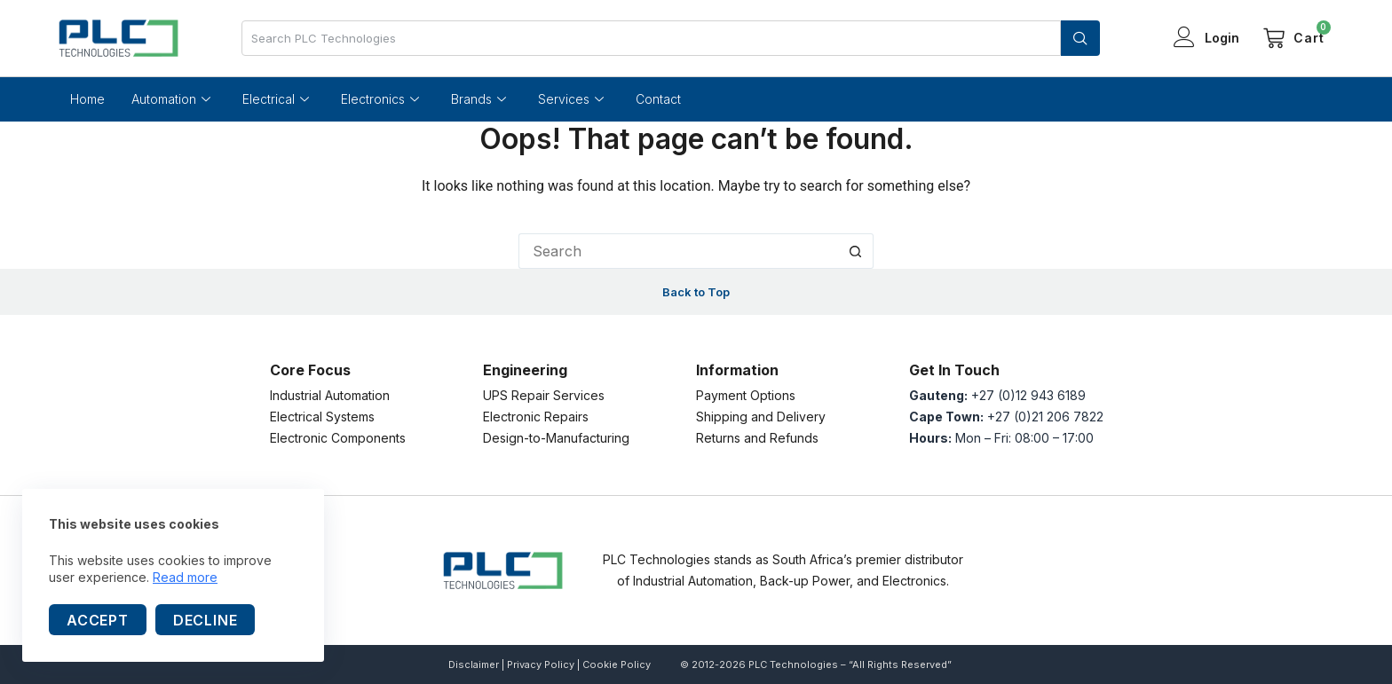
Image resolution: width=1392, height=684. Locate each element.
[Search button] (856, 251)
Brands (478, 99)
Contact (658, 98)
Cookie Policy (616, 664)
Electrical (275, 99)
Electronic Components (338, 437)
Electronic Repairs (536, 416)
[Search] (1080, 38)
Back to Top (696, 292)
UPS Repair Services (544, 395)
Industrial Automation (330, 395)
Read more (185, 577)
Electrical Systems (322, 416)
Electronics (380, 99)
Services (571, 99)
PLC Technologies (793, 664)
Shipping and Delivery (761, 416)
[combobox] (651, 38)
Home (87, 98)
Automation (170, 99)
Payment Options (745, 395)
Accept (98, 620)
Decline (205, 620)
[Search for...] (678, 251)
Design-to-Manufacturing (556, 437)
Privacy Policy (540, 664)
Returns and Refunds (757, 437)
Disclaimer (473, 664)
